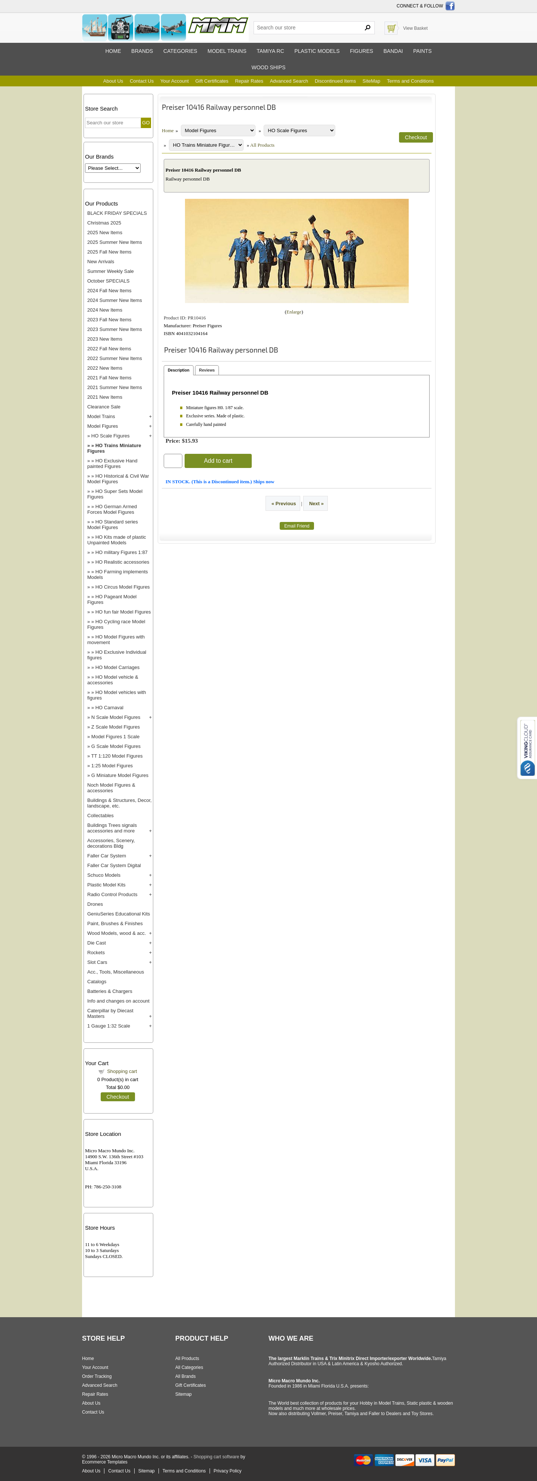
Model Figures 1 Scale (115, 736)
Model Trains (101, 416)
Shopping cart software (216, 1456)
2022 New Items (104, 368)
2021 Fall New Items (109, 377)
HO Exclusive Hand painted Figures (112, 463)
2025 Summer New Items (114, 242)
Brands (142, 51)
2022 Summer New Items (114, 358)
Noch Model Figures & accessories (111, 787)
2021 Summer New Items (114, 387)
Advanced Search (289, 81)
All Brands (185, 1376)
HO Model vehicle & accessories (112, 679)
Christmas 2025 (104, 223)
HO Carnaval (109, 707)
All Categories (189, 1367)
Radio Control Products (112, 894)
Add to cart (218, 461)
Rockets (96, 952)
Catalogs (96, 981)
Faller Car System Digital (114, 865)
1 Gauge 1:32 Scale (108, 1026)
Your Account (174, 81)
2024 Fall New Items (109, 290)
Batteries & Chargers (109, 991)
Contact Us (142, 81)
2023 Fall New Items (109, 319)
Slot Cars (97, 962)
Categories (180, 51)
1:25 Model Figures (112, 765)
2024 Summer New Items (114, 300)
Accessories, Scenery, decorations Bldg (111, 843)
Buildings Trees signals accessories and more (112, 828)
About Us (113, 81)
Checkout (118, 1097)
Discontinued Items (335, 81)
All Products (262, 145)
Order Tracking (97, 1376)
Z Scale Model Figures (115, 727)
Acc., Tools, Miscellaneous (115, 972)
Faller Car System (106, 856)
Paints (422, 51)
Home (113, 51)
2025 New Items (104, 232)
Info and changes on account (118, 1001)
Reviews (207, 370)
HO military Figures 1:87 (121, 552)
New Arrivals (100, 261)
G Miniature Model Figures (119, 775)
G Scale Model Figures (116, 746)
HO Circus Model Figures (122, 587)
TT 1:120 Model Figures (117, 756)
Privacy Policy (228, 1471)
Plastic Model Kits (106, 885)
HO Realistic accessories (122, 562)
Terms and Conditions (410, 81)
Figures (361, 51)
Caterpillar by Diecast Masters (110, 1013)
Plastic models (316, 51)
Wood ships (268, 67)
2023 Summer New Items (114, 329)
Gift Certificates (212, 81)
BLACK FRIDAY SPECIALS (117, 213)
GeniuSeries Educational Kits (118, 914)
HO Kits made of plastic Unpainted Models (116, 539)
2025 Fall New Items (109, 252)
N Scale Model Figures (116, 717)
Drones (95, 904)
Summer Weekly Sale (110, 271)
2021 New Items (104, 397)
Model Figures (102, 426)
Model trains (226, 51)
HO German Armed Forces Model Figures (112, 509)
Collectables (100, 815)
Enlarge (293, 312)
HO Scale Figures (110, 436)
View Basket (415, 28)
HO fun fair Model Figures (123, 612)
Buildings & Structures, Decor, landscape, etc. (119, 803)
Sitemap (183, 1394)
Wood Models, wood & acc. (116, 933)
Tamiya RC (270, 51)
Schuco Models (103, 875)
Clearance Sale (103, 407)
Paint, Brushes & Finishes (115, 923)
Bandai (393, 51)
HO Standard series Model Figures (112, 524)
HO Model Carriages (117, 667)
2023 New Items (104, 339)
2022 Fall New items (109, 348)
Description (178, 370)
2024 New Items (104, 310)
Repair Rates (249, 81)
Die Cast (96, 943)
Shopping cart (122, 1071)
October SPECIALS (108, 281)
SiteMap (371, 81)
